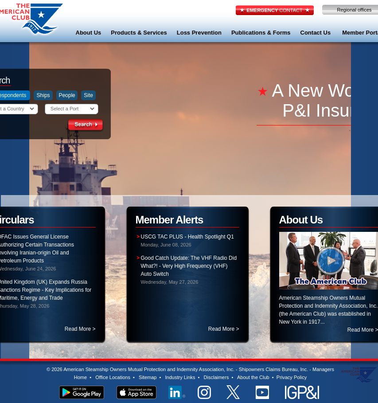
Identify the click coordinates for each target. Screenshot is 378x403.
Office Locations (112, 377)
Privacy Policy (292, 377)
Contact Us (315, 32)
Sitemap (147, 377)
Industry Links (180, 377)
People (66, 95)
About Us (88, 32)
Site (88, 95)
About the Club (253, 377)
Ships (43, 95)
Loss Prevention (199, 32)
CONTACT (274, 10)
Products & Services (139, 32)
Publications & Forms (261, 32)
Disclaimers (216, 377)
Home (80, 377)
